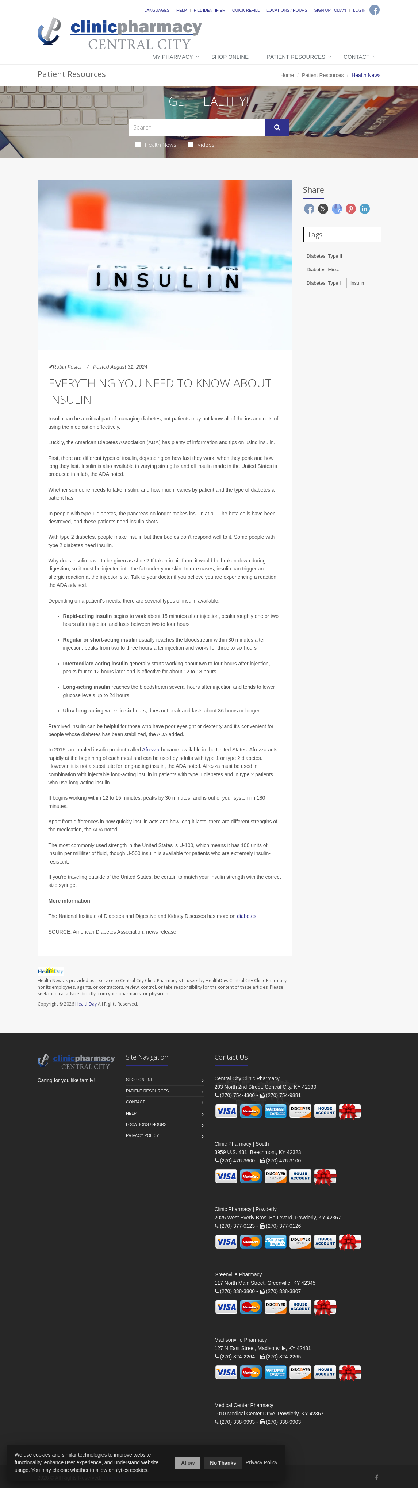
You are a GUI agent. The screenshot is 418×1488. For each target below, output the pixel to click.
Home (287, 75)
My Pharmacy (172, 57)
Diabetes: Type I (324, 283)
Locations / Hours (286, 10)
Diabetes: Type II (324, 256)
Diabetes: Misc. (323, 269)
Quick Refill (246, 10)
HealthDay (86, 1004)
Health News (155, 144)
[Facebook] (374, 10)
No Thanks (223, 1463)
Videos (201, 144)
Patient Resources (296, 57)
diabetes (246, 916)
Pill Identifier (209, 10)
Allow (188, 1463)
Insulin (357, 283)
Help (181, 10)
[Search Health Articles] (197, 127)
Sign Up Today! (330, 10)
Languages (157, 10)
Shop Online (230, 57)
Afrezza (150, 750)
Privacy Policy (142, 1135)
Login (359, 10)
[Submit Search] (277, 127)
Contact (356, 57)
